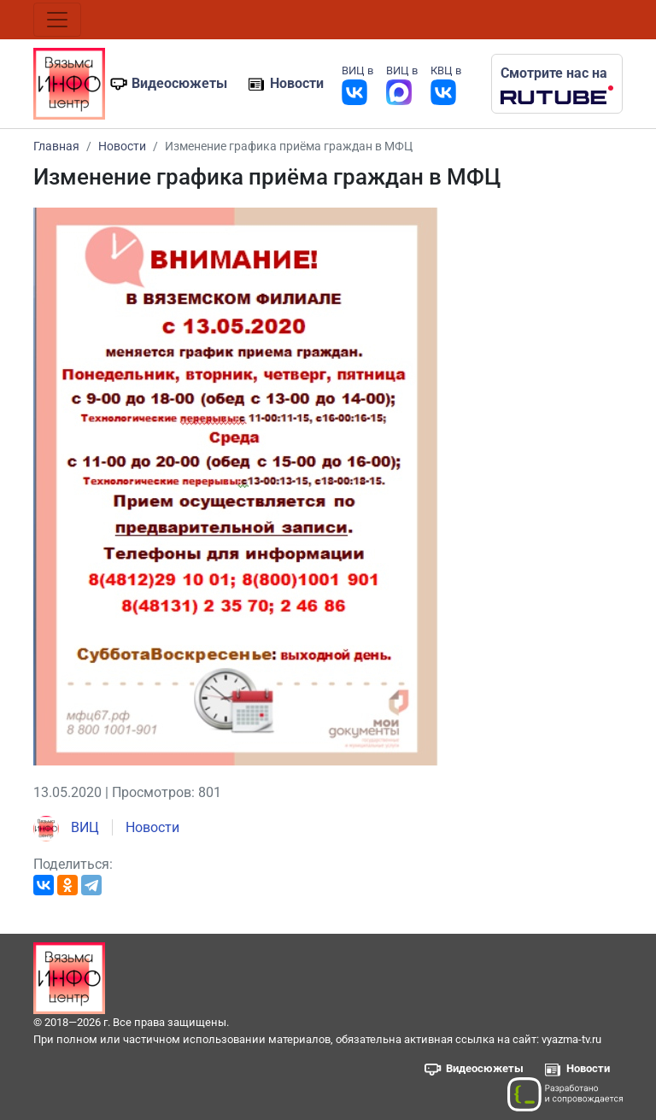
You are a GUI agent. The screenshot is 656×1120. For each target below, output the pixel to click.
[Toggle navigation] (57, 20)
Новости (297, 83)
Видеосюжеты (179, 83)
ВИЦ (66, 827)
